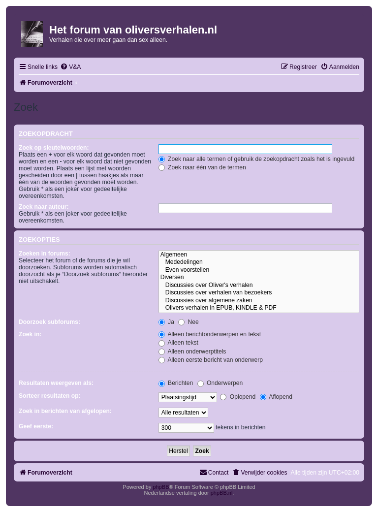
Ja (166, 322)
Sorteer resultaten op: (50, 395)
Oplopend (237, 396)
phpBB (161, 487)
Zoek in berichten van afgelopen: (65, 411)
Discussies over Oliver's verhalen (258, 285)
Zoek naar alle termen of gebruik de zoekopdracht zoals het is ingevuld (256, 159)
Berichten (175, 383)
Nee (188, 322)
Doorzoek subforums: (49, 322)
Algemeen (258, 255)
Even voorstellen (258, 270)
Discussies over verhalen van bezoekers (258, 293)
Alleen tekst (178, 342)
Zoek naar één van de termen (202, 167)
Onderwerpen (220, 383)
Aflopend (276, 396)
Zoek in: (30, 334)
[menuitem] (70, 67)
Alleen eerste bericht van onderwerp (210, 359)
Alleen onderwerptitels (192, 351)
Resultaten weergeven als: (56, 383)
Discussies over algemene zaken (258, 301)
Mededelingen (258, 262)
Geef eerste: (36, 426)
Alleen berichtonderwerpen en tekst (209, 334)
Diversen (258, 278)
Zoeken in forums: (44, 253)
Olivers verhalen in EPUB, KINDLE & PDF (258, 308)
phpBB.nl (222, 493)
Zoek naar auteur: (43, 206)
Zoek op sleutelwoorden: (54, 147)
